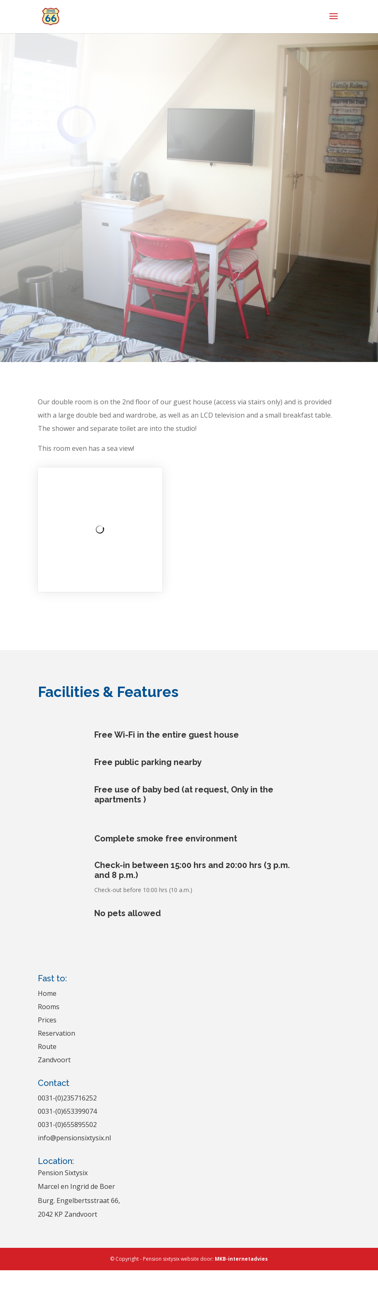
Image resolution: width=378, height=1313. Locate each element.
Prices (47, 1019)
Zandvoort (54, 1059)
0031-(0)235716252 (67, 1098)
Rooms (48, 1006)
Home (47, 993)
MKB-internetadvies (241, 1258)
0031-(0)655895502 (67, 1124)
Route (47, 1046)
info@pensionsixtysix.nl (74, 1137)
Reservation (56, 1033)
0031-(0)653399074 (67, 1111)
